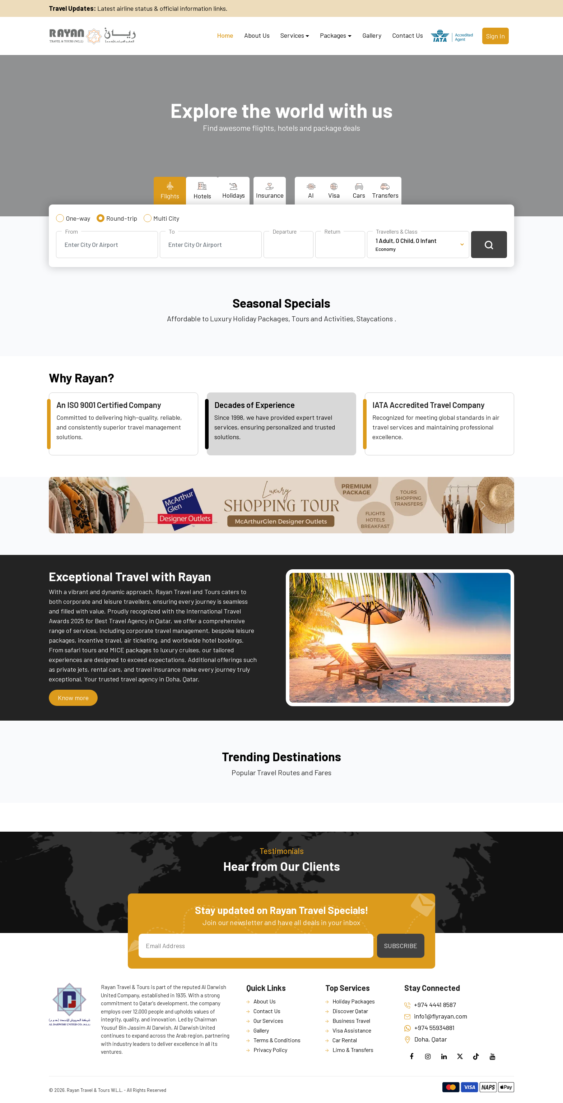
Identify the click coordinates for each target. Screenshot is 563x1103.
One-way (78, 218)
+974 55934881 (429, 1028)
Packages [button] (333, 35)
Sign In (495, 36)
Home (225, 35)
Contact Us (407, 35)
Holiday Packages (353, 1001)
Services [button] (292, 35)
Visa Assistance (351, 1030)
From (71, 231)
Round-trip (121, 218)
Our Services (268, 1020)
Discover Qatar (350, 1010)
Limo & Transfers (352, 1049)
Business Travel (351, 1020)
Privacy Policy (270, 1049)
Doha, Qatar (425, 1039)
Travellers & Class (397, 231)
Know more (73, 698)
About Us (257, 35)
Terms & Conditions (277, 1040)
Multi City (166, 218)
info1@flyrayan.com (435, 1016)
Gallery (371, 35)
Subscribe (400, 946)
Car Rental (344, 1040)
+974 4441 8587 (430, 1004)
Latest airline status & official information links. (138, 8)
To (172, 231)
